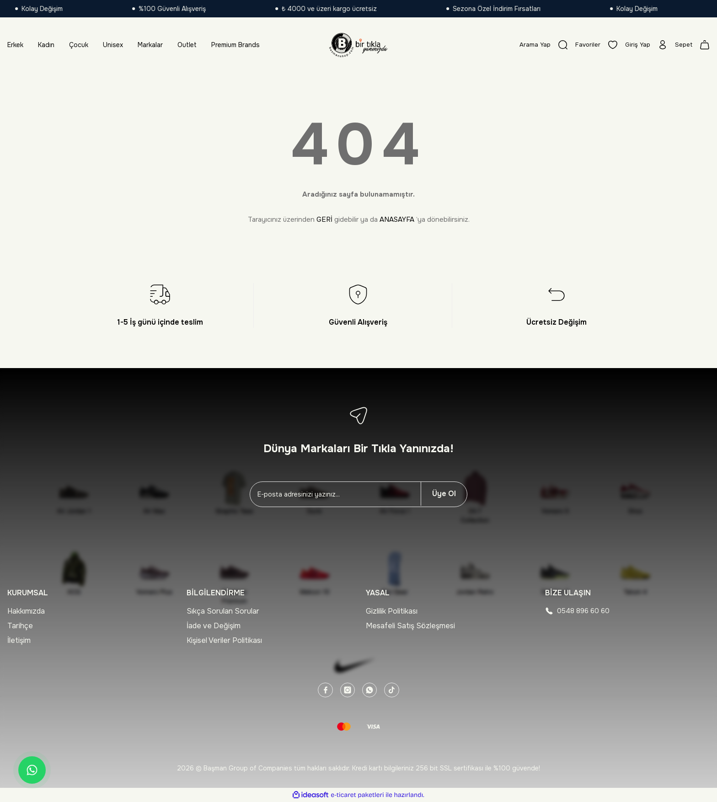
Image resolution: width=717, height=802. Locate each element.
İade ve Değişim (214, 626)
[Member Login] (645, 45)
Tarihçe (20, 626)
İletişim (19, 640)
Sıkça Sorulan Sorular (223, 611)
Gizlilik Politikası (391, 611)
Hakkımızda (26, 611)
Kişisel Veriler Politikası (224, 640)
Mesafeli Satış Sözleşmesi (410, 626)
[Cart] (692, 45)
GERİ (324, 219)
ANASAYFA (397, 219)
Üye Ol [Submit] (444, 493)
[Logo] (358, 44)
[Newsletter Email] (335, 494)
